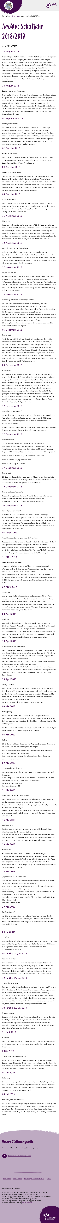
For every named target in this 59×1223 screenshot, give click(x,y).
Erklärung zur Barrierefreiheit (34, 1179)
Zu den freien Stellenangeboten (19, 1156)
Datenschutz (17, 1179)
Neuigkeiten (16, 16)
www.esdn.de (27, 1203)
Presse (49, 1179)
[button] (54, 5)
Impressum (7, 1179)
